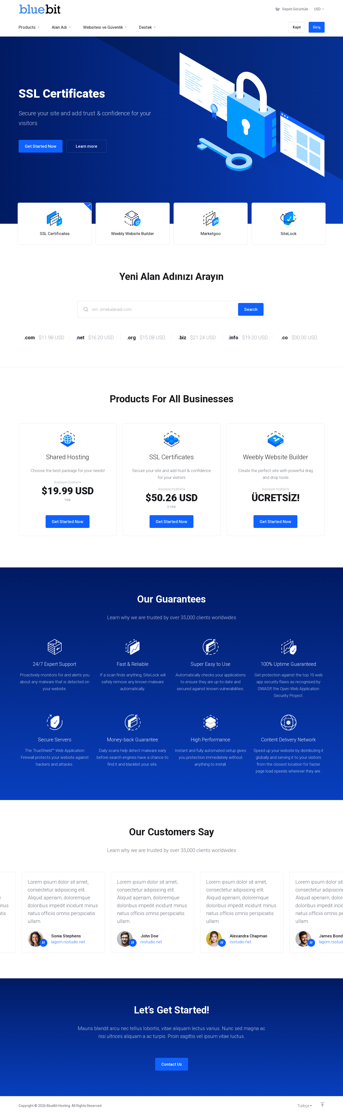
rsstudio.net (151, 941)
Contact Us (171, 1064)
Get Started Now (37, 146)
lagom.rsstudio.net (68, 941)
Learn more (83, 146)
